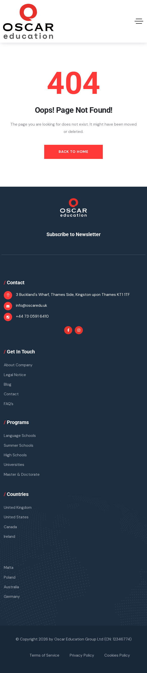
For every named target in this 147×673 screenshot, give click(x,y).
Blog (7, 384)
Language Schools (20, 435)
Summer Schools (19, 445)
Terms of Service (44, 655)
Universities (14, 464)
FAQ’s (8, 403)
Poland (10, 577)
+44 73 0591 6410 (32, 316)
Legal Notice (15, 374)
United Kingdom (18, 507)
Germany (12, 596)
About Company (18, 365)
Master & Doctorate (22, 474)
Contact (11, 394)
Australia (11, 587)
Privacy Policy (82, 655)
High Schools (15, 455)
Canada (10, 526)
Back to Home (73, 151)
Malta (8, 567)
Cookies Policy (117, 655)
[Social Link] (68, 330)
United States (16, 517)
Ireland (10, 536)
